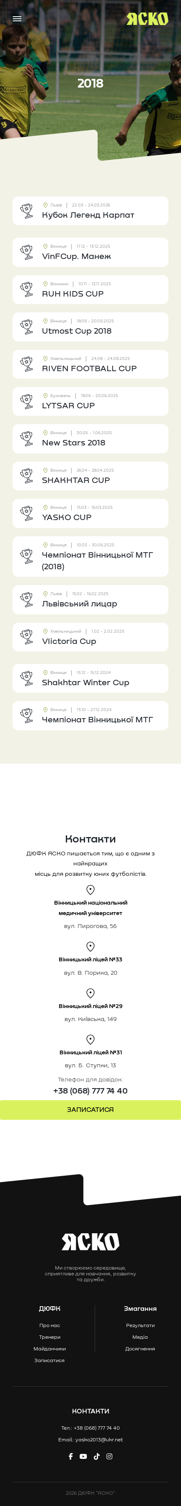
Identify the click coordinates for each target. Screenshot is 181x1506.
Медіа (140, 1337)
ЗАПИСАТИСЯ (90, 1109)
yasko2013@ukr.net (99, 1440)
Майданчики (50, 1349)
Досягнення (140, 1349)
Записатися (49, 1360)
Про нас (49, 1325)
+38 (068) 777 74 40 (90, 1091)
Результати (140, 1325)
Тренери (49, 1337)
